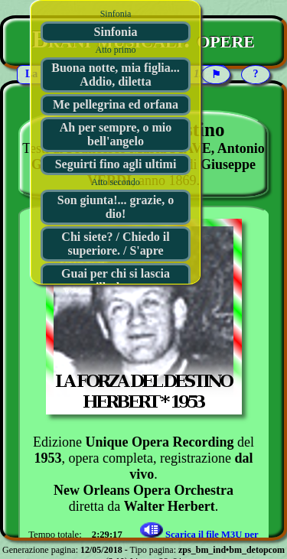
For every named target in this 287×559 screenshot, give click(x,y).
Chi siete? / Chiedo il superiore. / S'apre (115, 243)
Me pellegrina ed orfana (115, 104)
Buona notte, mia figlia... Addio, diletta (115, 74)
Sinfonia (116, 31)
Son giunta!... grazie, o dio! (115, 206)
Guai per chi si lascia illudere (115, 280)
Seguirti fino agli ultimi (116, 164)
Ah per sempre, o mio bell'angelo (116, 134)
